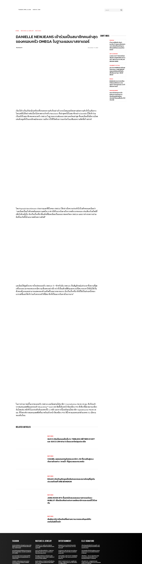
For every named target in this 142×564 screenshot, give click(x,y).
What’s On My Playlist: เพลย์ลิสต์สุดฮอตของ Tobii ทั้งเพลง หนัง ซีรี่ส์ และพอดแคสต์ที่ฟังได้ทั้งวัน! (67, 527)
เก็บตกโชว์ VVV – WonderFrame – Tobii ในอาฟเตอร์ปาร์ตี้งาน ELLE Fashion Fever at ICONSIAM (91, 527)
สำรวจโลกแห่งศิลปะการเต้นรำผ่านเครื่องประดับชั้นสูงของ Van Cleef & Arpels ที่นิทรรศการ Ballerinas (44, 521)
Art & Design (114, 53)
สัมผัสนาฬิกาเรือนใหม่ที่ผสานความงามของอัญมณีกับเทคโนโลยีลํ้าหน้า (69, 484)
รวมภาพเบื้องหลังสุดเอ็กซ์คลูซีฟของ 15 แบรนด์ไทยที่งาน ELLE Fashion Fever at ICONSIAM (90, 532)
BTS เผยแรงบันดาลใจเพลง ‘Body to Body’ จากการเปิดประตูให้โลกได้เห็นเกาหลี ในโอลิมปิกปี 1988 (67, 532)
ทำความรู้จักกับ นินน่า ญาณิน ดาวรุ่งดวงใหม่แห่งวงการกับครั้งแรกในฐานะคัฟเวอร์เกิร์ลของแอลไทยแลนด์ (117, 46)
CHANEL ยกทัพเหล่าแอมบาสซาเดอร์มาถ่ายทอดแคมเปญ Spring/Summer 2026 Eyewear (20, 527)
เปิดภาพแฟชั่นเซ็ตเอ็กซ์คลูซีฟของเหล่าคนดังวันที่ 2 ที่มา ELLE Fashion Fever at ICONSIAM (90, 516)
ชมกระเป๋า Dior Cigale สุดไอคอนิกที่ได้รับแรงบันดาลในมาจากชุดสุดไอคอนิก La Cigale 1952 (21, 521)
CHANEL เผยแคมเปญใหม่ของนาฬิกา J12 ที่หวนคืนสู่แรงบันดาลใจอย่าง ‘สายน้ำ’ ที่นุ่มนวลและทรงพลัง (70, 424)
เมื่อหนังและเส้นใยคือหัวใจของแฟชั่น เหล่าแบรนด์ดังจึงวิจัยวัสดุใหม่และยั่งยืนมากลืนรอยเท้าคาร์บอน (90, 511)
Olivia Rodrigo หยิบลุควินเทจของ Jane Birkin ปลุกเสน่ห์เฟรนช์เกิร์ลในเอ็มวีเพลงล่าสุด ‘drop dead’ (117, 71)
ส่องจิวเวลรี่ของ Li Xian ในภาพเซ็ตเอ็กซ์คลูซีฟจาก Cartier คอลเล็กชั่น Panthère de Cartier (44, 527)
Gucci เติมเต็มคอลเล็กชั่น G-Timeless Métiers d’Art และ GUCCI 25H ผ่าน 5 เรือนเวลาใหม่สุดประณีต (71, 404)
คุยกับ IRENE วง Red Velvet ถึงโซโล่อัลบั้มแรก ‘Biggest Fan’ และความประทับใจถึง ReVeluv (68, 521)
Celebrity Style (115, 65)
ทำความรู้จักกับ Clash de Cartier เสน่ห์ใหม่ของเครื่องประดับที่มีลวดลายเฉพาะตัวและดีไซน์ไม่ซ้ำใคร (44, 532)
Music (111, 78)
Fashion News (114, 90)
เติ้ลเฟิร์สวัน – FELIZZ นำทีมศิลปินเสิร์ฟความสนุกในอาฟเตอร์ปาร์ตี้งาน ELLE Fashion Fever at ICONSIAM (90, 521)
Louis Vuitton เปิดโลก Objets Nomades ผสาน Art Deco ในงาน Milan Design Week (117, 58)
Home (17, 31)
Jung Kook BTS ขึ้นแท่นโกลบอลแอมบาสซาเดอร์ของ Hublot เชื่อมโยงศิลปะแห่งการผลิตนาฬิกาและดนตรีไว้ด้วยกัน (72, 465)
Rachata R (19, 47)
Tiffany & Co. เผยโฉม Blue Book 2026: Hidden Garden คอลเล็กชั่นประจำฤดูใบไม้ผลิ (44, 511)
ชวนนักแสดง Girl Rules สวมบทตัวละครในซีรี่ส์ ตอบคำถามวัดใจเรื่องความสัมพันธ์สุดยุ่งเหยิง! (67, 516)
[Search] (121, 10)
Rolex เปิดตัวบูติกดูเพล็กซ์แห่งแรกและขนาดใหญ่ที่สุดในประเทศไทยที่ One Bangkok (71, 444)
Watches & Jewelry (27, 31)
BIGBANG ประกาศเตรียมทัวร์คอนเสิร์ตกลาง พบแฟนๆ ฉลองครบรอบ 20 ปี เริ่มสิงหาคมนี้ (117, 84)
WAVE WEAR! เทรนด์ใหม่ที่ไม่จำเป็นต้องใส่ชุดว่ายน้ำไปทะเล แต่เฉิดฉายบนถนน (21, 531)
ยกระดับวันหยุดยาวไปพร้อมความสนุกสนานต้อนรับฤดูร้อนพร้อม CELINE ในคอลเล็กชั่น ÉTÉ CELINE (117, 96)
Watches (38, 31)
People (112, 40)
